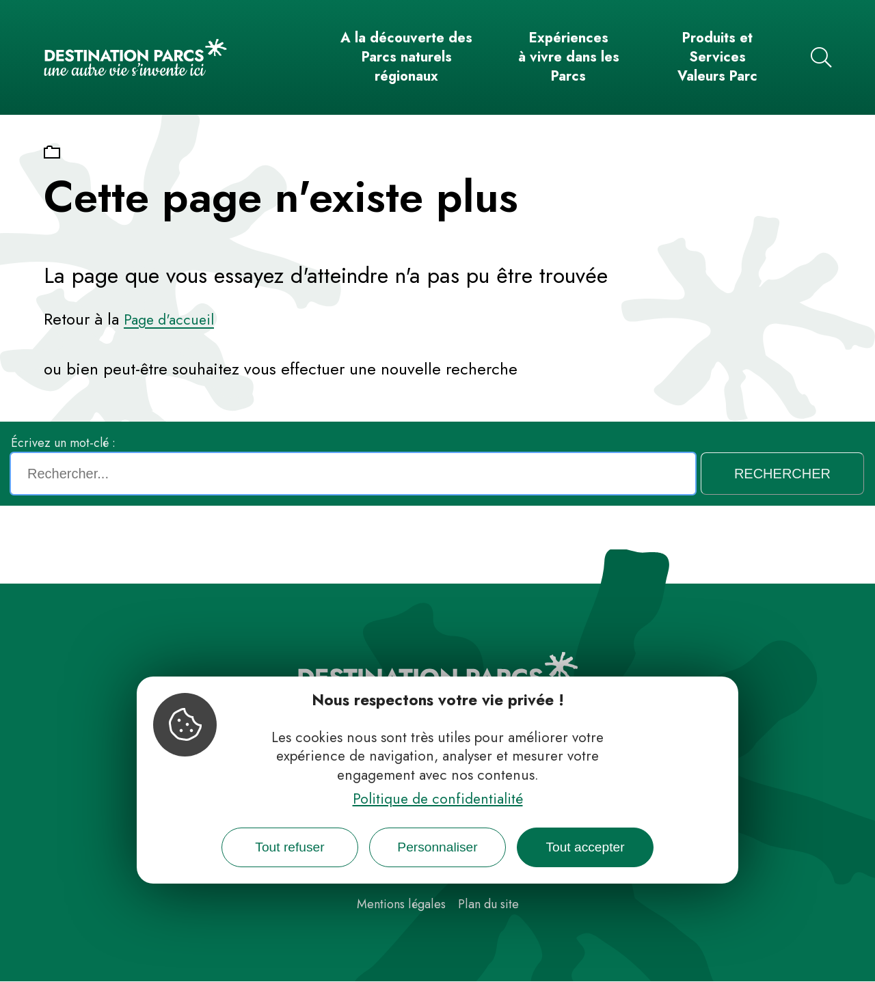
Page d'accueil (169, 320)
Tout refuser (289, 847)
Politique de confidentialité (438, 799)
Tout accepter (585, 847)
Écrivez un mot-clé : (63, 443)
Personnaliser (437, 847)
